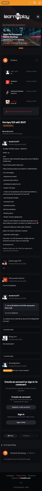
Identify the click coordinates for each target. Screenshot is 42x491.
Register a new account (21, 407)
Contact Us (32, 475)
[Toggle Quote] (6, 305)
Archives (19, 134)
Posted (17, 144)
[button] (21, 48)
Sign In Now (21, 422)
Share (10, 435)
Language (10, 475)
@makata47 (7, 370)
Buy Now (21, 40)
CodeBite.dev (25, 478)
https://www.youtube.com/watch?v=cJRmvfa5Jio (20, 169)
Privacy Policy (21, 475)
